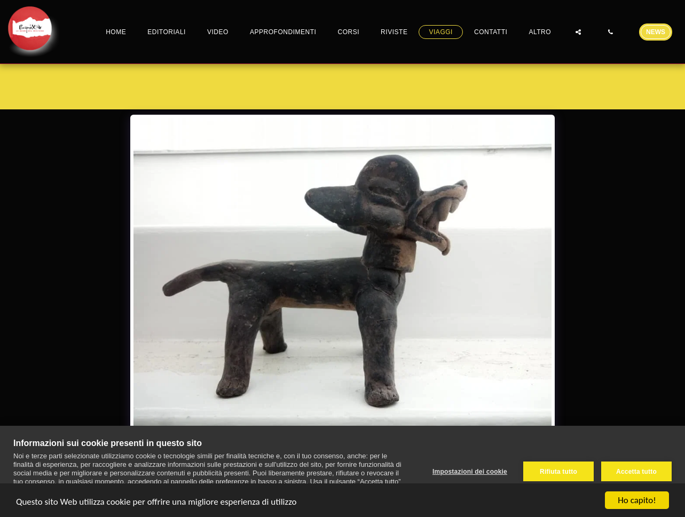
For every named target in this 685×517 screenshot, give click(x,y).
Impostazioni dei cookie (469, 471)
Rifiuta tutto (558, 471)
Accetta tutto (636, 471)
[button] (578, 31)
